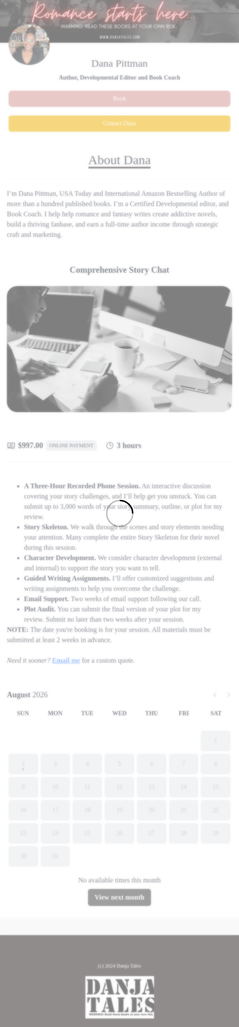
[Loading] (119, 513)
